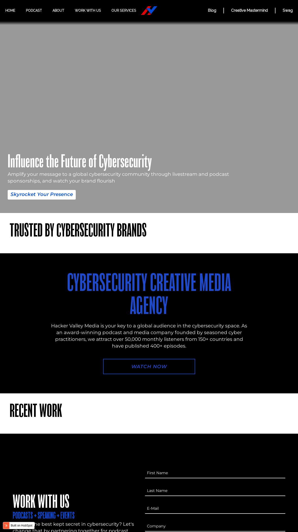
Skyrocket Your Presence (42, 194)
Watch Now (149, 366)
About (58, 10)
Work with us (88, 10)
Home (10, 10)
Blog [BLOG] (212, 10)
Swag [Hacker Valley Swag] (288, 10)
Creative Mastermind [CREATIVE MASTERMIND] (249, 10)
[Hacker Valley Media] (149, 10)
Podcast (34, 10)
